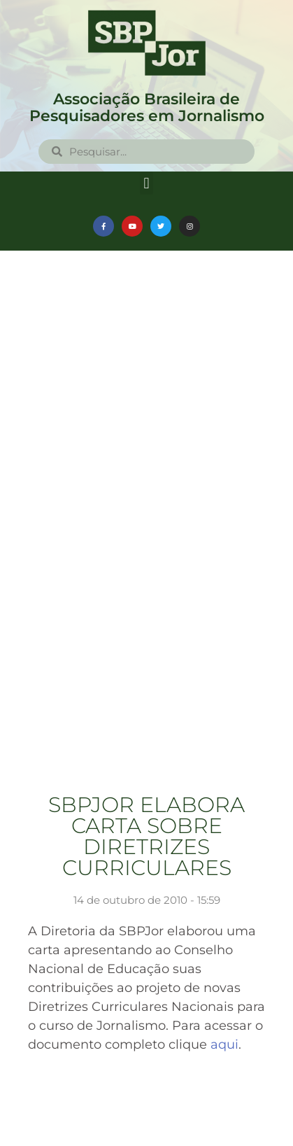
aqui (224, 1044)
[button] (146, 183)
